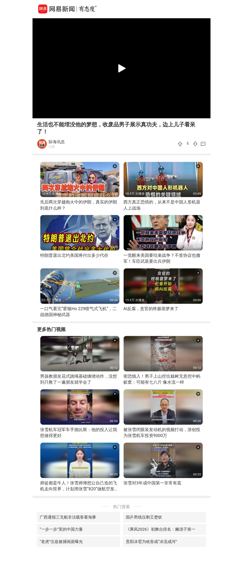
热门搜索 (121, 506)
